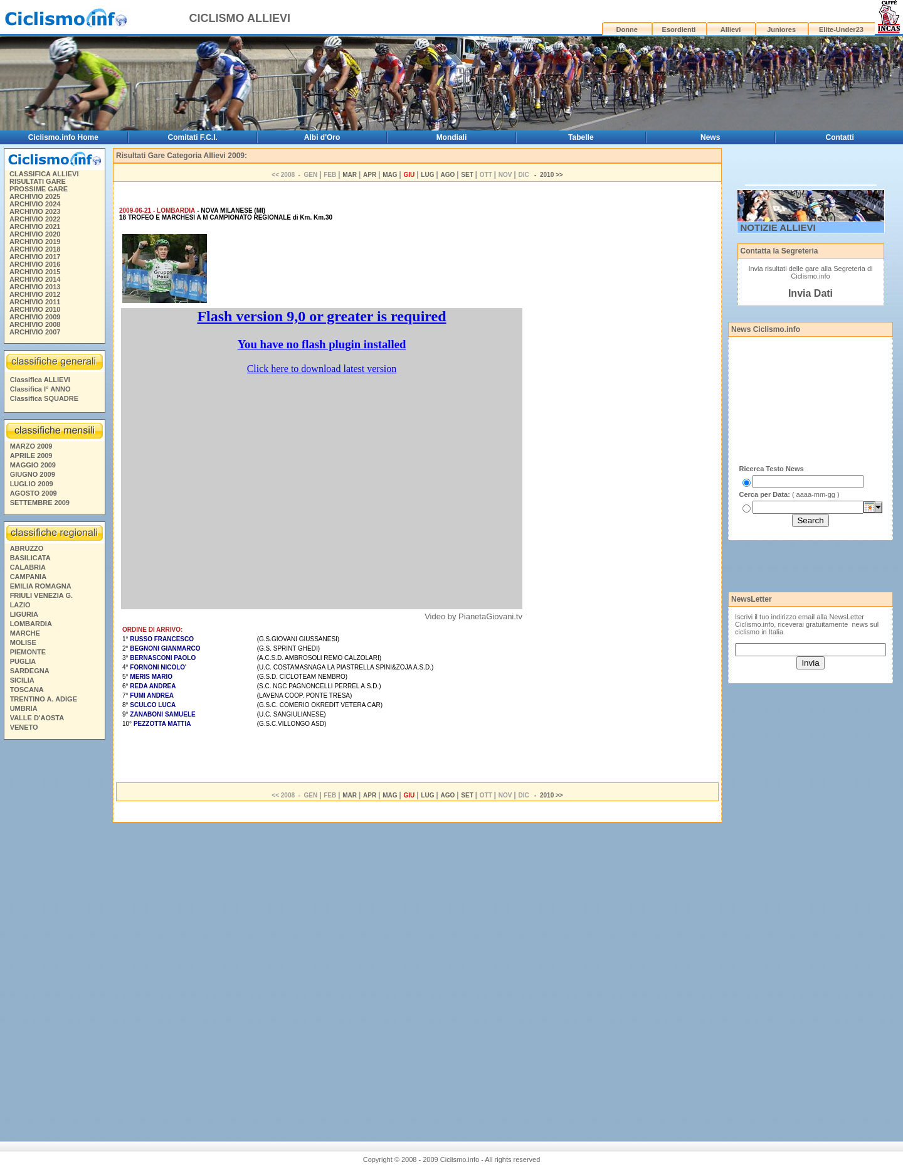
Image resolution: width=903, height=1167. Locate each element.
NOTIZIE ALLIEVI (778, 227)
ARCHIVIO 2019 (34, 241)
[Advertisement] (54, 935)
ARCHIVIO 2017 (34, 256)
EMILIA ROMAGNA (40, 586)
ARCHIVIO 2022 (34, 219)
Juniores (781, 29)
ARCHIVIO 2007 (34, 332)
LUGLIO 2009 (31, 484)
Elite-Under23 (841, 29)
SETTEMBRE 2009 (40, 502)
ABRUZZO (27, 548)
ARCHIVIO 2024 (34, 204)
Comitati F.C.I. (193, 137)
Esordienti (679, 29)
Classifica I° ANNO (40, 389)
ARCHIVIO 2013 (34, 286)
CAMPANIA (28, 576)
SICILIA (22, 680)
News (710, 137)
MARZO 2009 (31, 446)
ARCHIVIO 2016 (34, 264)
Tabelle (580, 137)
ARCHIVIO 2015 (34, 271)
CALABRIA (28, 567)
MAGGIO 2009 (33, 465)
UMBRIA (24, 708)
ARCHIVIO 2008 (34, 324)
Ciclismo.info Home (63, 137)
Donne (627, 29)
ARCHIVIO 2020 (34, 234)
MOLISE (23, 642)
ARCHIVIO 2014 (34, 279)
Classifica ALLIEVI (40, 379)
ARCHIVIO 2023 (34, 211)
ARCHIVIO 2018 (34, 249)
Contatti (840, 137)
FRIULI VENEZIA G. (41, 595)
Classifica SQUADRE (44, 398)
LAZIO (20, 605)
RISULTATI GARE (37, 181)
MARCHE (25, 633)
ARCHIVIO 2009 (34, 317)
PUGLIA (23, 661)
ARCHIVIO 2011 (34, 302)
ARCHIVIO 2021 (34, 226)
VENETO (24, 727)
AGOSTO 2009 (33, 493)
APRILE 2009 (31, 455)
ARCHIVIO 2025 (34, 196)
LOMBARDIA (31, 623)
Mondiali (451, 137)
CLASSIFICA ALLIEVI (43, 174)
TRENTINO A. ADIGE (43, 699)
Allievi (731, 29)
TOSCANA (27, 689)
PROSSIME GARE (38, 189)
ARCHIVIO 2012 (34, 294)
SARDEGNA (30, 670)
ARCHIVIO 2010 (34, 309)
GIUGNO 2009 (32, 474)
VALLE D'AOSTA (37, 718)
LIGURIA (24, 614)
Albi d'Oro (322, 137)
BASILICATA (30, 558)
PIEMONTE (28, 652)
